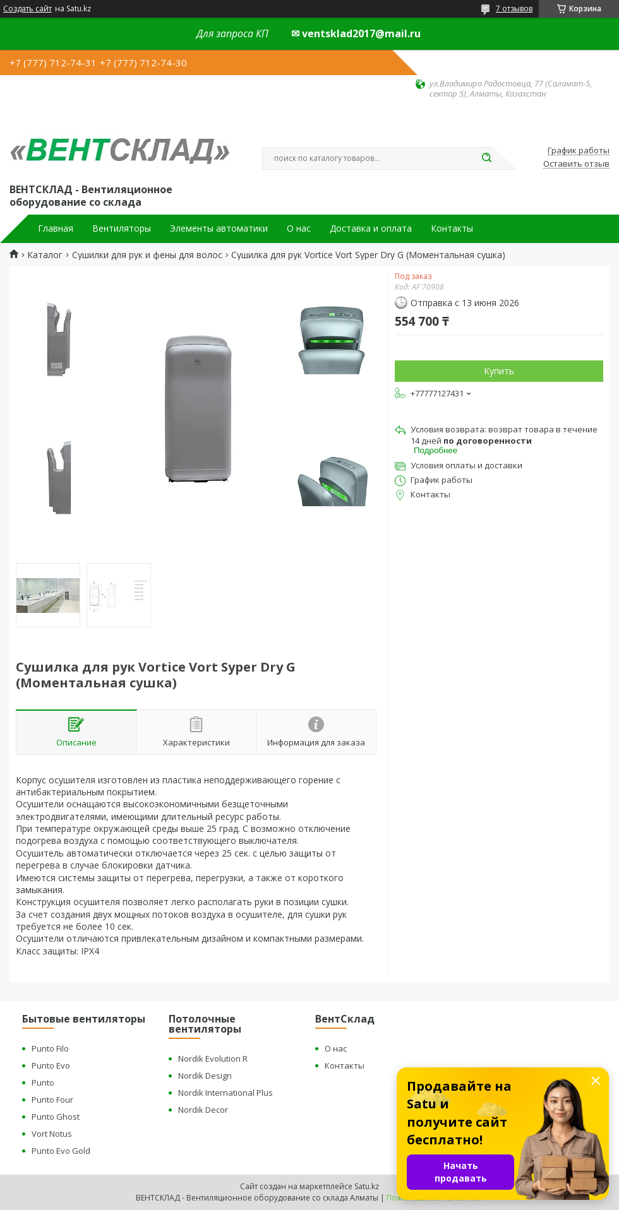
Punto (43, 1082)
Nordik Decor (203, 1109)
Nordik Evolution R (213, 1058)
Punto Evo (51, 1065)
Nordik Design (205, 1075)
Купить (499, 371)
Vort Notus (52, 1133)
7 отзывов (514, 8)
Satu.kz (366, 1186)
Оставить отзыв (576, 164)
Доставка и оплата (371, 228)
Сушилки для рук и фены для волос (147, 255)
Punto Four (52, 1099)
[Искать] (486, 158)
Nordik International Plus (225, 1092)
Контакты (452, 228)
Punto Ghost (56, 1116)
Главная (55, 228)
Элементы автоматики (219, 228)
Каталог (45, 255)
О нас (299, 228)
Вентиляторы (121, 228)
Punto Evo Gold (61, 1150)
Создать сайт (27, 8)
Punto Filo (50, 1048)
